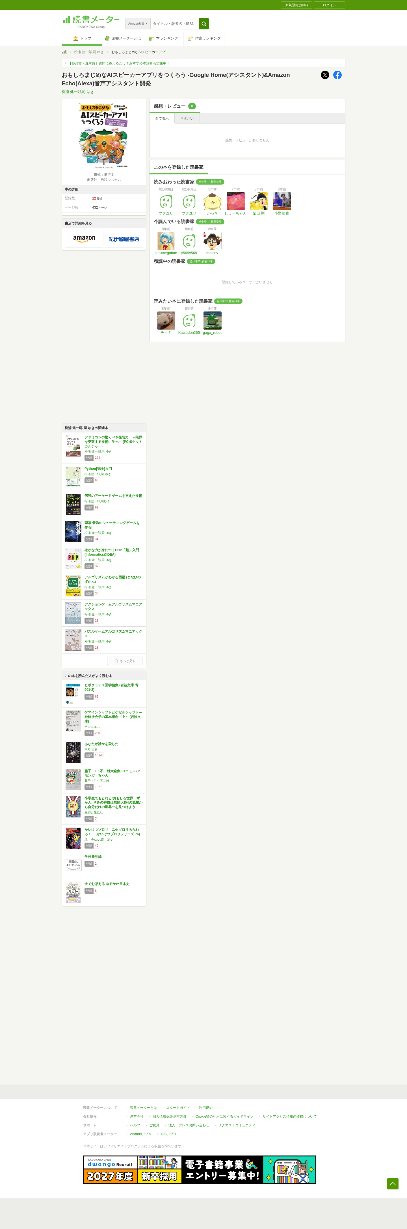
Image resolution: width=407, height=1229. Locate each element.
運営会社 (137, 1116)
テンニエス (92, 726)
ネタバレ (187, 118)
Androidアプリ (141, 1134)
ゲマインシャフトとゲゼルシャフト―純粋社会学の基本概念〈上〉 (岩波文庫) (113, 716)
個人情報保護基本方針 (170, 1116)
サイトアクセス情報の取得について (290, 1116)
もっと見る (124, 661)
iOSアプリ (169, 1134)
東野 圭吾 (91, 749)
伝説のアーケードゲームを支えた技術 (113, 496)
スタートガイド (178, 1107)
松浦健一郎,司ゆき (97, 501)
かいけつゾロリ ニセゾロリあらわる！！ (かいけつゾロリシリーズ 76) (112, 832)
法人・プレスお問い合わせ (188, 1125)
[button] (204, 23)
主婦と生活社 (94, 812)
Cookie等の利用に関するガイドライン (225, 1116)
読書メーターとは (143, 1107)
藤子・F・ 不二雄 (97, 780)
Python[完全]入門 (98, 469)
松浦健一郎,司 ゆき (98, 474)
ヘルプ (135, 1125)
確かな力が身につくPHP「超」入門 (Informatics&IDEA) (112, 552)
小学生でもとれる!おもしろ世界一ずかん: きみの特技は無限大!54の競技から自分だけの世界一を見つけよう (113, 802)
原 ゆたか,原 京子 (99, 839)
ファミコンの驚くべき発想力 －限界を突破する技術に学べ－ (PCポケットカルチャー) (113, 441)
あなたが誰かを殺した (101, 744)
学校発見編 (93, 857)
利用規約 (206, 1107)
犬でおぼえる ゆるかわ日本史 (107, 884)
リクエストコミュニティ (237, 1125)
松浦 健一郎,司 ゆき (89, 52)
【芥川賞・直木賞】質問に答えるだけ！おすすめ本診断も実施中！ (119, 63)
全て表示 (162, 118)
